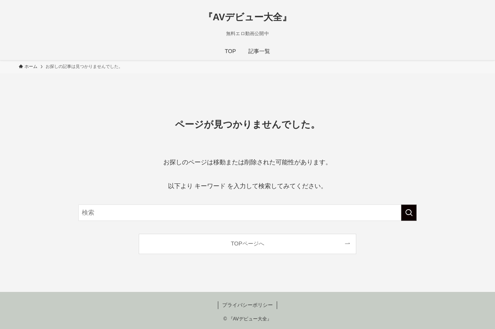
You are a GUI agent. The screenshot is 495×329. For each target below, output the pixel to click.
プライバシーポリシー (247, 305)
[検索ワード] (247, 213)
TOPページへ (247, 243)
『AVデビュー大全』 (247, 17)
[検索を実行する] (409, 213)
